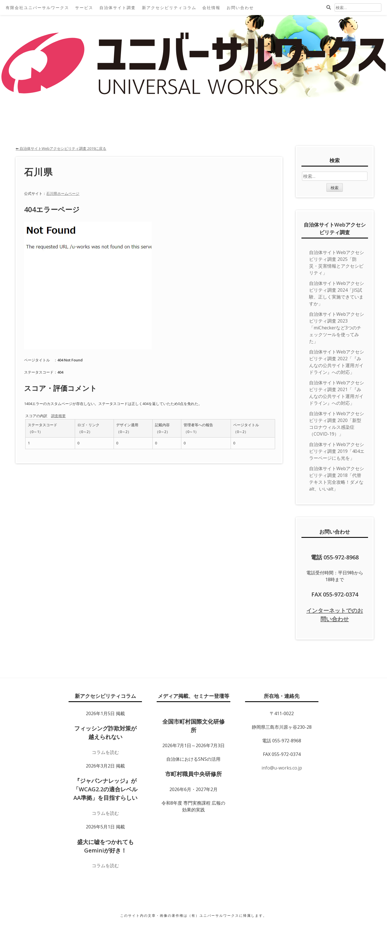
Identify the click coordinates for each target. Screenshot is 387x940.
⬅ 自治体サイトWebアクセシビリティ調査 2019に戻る (61, 148)
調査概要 (58, 415)
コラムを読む (105, 752)
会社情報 (211, 7)
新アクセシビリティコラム (169, 7)
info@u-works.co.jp (281, 768)
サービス (84, 7)
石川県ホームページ (62, 193)
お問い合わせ (240, 7)
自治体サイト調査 (117, 7)
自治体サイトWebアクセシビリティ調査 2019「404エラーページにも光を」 (336, 451)
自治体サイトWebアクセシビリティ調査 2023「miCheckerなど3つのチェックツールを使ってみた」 (336, 327)
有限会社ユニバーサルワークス (37, 7)
